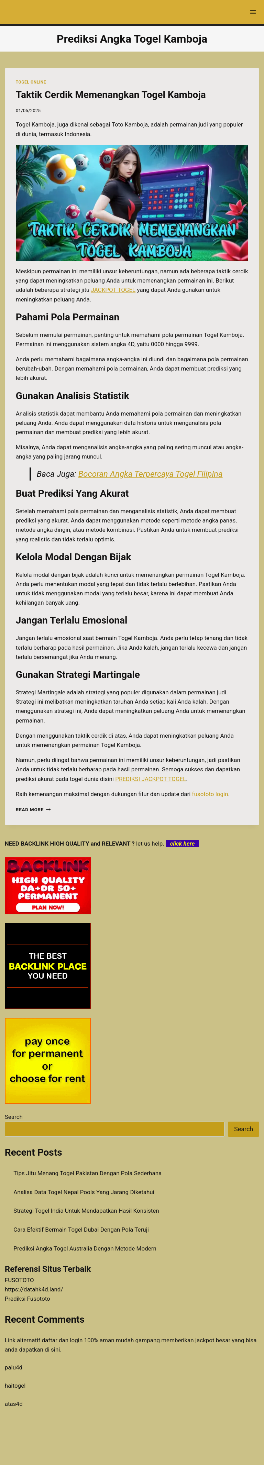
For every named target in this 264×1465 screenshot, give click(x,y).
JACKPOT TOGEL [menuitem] (113, 289)
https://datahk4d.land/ (34, 1289)
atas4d (14, 1403)
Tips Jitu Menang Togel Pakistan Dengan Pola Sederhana (87, 1173)
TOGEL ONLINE (31, 82)
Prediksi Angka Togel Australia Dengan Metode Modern (84, 1248)
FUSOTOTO (19, 1280)
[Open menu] (252, 12)
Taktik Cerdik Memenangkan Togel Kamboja (111, 94)
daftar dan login (62, 1340)
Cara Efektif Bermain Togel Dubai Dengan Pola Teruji (81, 1229)
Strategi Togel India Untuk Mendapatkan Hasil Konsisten (86, 1210)
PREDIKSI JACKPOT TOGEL (150, 778)
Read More (33, 809)
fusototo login (210, 794)
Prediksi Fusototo (27, 1298)
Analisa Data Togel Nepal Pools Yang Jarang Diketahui (83, 1192)
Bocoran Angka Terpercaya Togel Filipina (150, 474)
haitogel (15, 1385)
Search (14, 1116)
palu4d (13, 1367)
